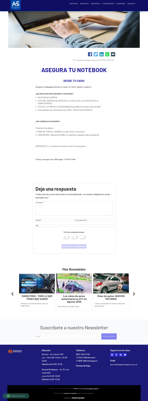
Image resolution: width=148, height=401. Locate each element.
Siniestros (95, 3)
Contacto (131, 3)
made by (74, 398)
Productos (84, 3)
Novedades (120, 3)
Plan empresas (108, 3)
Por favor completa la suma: (74, 232)
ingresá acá (77, 388)
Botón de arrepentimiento (91, 389)
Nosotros (74, 3)
